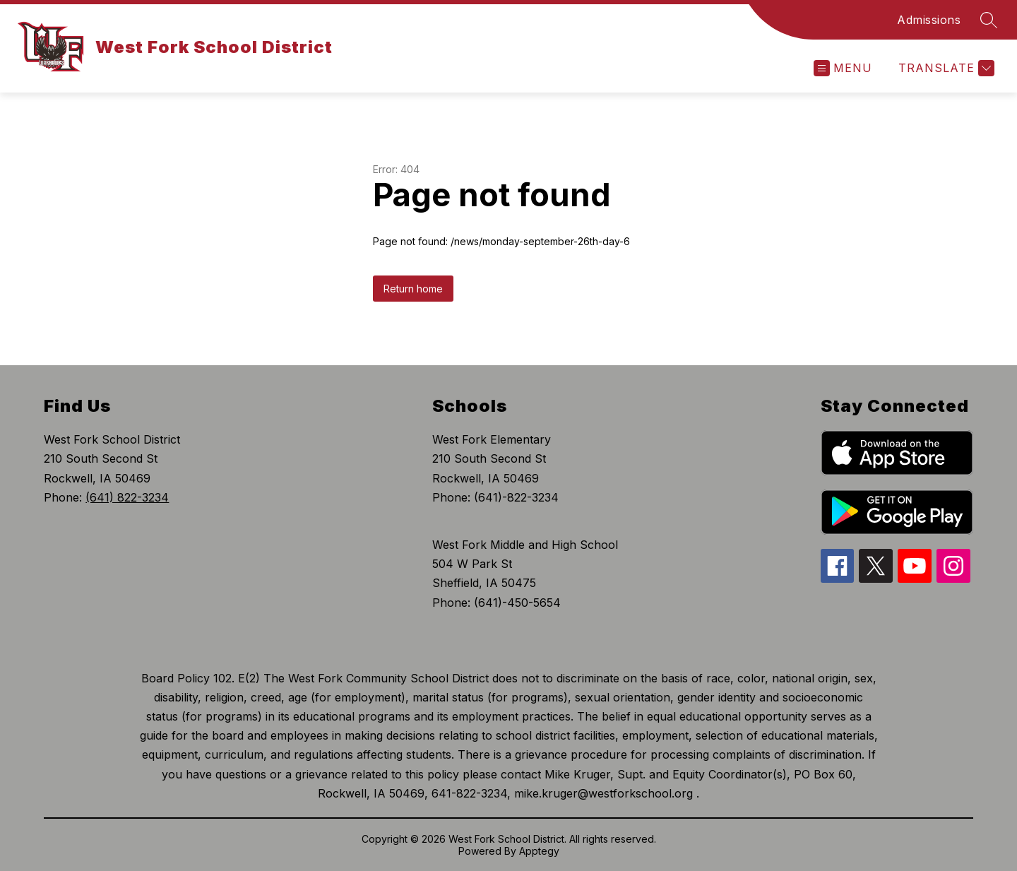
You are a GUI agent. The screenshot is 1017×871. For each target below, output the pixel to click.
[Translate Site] (944, 68)
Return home (413, 289)
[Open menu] (843, 68)
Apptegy (539, 851)
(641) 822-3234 (127, 497)
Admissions (929, 20)
